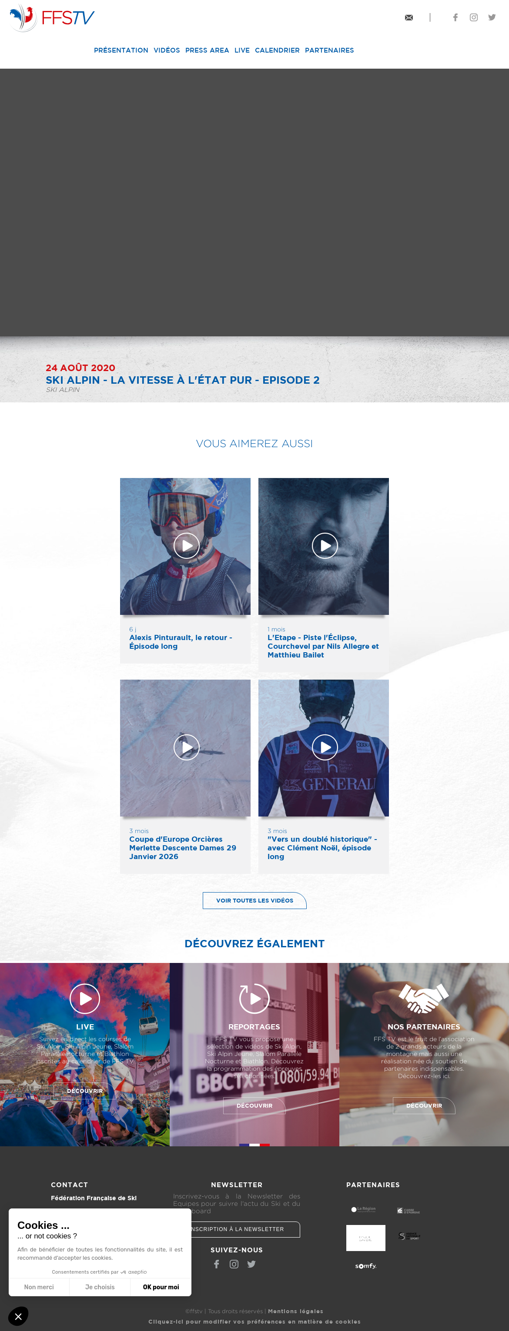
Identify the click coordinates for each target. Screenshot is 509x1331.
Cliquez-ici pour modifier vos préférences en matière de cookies (254, 1321)
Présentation (121, 50)
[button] (18, 1316)
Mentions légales (296, 1311)
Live (242, 50)
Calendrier (277, 50)
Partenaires (329, 50)
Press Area (207, 50)
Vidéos (167, 50)
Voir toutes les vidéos (248, 901)
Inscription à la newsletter (236, 1229)
